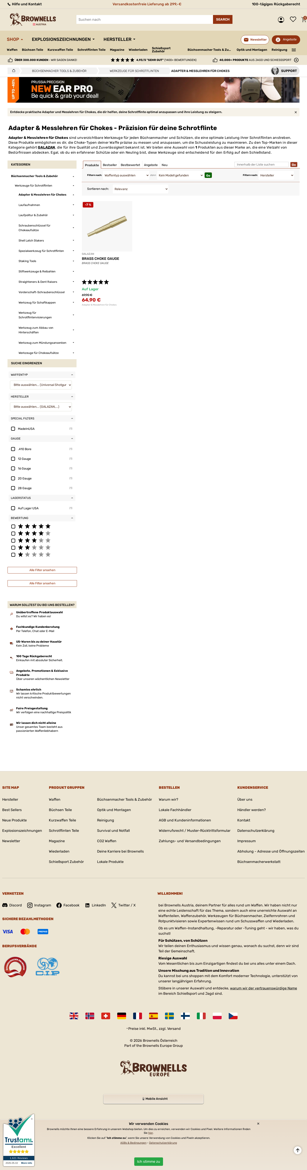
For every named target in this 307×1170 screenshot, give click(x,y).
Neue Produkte (14, 820)
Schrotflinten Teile (91, 50)
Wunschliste (294, 20)
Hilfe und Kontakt (24, 4)
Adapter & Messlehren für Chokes (99, 305)
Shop (13, 39)
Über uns (244, 799)
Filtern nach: (94, 175)
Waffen (12, 50)
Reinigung (279, 50)
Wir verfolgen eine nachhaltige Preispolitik (43, 712)
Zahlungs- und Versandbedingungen (190, 841)
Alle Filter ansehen (42, 570)
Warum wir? (168, 799)
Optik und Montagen (252, 50)
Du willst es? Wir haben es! (33, 616)
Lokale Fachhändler (175, 810)
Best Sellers (12, 810)
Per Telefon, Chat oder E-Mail (35, 631)
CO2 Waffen (106, 841)
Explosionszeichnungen (61, 39)
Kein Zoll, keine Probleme (32, 645)
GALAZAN (46, 147)
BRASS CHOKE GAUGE (100, 259)
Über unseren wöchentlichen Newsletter (42, 679)
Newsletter (11, 841)
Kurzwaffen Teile (60, 50)
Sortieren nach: (98, 189)
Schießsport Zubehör (161, 50)
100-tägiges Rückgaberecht (276, 4)
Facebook (67, 905)
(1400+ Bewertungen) (166, 60)
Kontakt (243, 820)
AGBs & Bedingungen (133, 1142)
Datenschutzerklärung (255, 830)
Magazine (117, 50)
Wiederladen (138, 50)
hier (150, 1132)
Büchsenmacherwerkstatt (258, 862)
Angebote (290, 39)
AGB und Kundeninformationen (185, 820)
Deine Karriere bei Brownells (120, 851)
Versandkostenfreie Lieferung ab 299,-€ (147, 4)
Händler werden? (251, 810)
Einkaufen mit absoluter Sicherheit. (39, 660)
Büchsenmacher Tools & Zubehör (210, 50)
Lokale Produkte (110, 862)
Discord (12, 905)
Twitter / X (123, 905)
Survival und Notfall (113, 830)
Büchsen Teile (32, 50)
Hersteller (117, 39)
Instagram (39, 905)
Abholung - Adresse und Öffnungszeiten (271, 851)
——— (294, 49)
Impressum (246, 841)
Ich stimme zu (148, 1161)
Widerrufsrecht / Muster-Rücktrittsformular (194, 830)
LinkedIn (95, 905)
